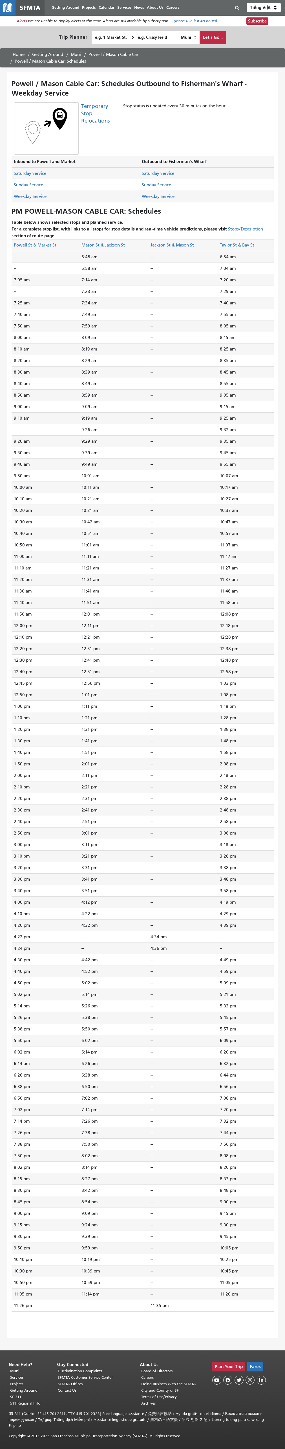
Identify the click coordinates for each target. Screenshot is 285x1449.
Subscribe (257, 21)
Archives (148, 1403)
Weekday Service (30, 197)
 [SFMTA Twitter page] (239, 1380)
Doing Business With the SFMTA (168, 1384)
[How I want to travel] (188, 37)
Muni (76, 54)
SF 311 (15, 1396)
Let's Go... (213, 37)
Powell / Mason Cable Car (113, 54)
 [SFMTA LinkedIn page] (261, 1380)
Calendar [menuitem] (107, 7)
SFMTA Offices (70, 1384)
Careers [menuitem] (173, 7)
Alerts (22, 21)
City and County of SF (160, 1390)
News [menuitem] (139, 7)
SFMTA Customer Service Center (85, 1377)
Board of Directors (157, 1371)
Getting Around (47, 54)
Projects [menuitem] (89, 7)
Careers (147, 1377)
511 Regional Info (25, 1403)
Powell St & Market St (35, 245)
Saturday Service (30, 174)
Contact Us (67, 1390)
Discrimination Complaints (80, 1371)
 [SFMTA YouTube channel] (216, 1380)
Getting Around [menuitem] (65, 7)
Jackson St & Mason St (172, 245)
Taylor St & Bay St (237, 245)
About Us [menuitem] (155, 7)
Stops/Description (245, 229)
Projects (16, 1384)
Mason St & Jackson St (103, 245)
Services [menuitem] (125, 7)
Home (19, 54)
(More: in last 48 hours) (195, 21)
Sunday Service (28, 185)
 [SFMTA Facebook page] (228, 1380)
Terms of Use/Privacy (159, 1396)
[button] (264, 7)
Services (16, 1377)
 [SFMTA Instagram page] (250, 1380)
